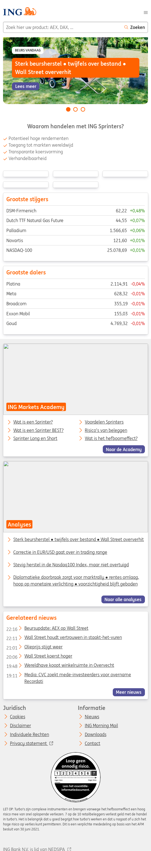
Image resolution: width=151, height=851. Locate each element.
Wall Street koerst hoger (39, 657)
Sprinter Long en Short (35, 438)
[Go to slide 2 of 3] (75, 109)
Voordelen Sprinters (104, 422)
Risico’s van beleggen (106, 430)
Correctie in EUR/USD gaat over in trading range (60, 552)
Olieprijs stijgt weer (34, 648)
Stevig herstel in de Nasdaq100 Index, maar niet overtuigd (71, 564)
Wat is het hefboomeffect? (111, 438)
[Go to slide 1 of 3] (68, 109)
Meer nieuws (129, 692)
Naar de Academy (124, 449)
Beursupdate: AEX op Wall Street (47, 629)
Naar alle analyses (123, 599)
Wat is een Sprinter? (33, 422)
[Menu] (146, 12)
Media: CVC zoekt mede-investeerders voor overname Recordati (68, 675)
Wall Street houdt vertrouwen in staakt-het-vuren (64, 638)
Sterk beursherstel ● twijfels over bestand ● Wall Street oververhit (78, 539)
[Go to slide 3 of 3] (83, 109)
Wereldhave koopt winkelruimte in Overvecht (60, 666)
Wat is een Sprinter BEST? (38, 430)
